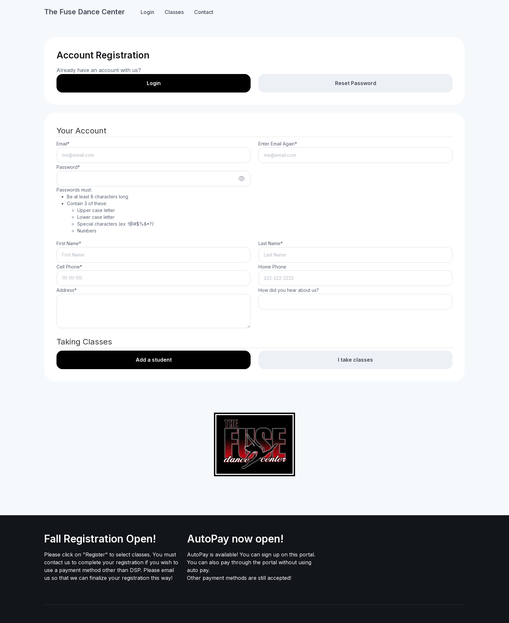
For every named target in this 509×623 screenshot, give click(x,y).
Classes (174, 12)
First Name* (68, 243)
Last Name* (270, 243)
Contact (203, 12)
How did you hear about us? (288, 290)
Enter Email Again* (277, 143)
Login (147, 12)
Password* (68, 167)
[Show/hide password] (241, 178)
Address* (66, 290)
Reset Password (355, 83)
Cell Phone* (69, 266)
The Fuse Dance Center (84, 11)
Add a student (154, 359)
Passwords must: (105, 210)
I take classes (355, 359)
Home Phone (272, 266)
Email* (62, 143)
